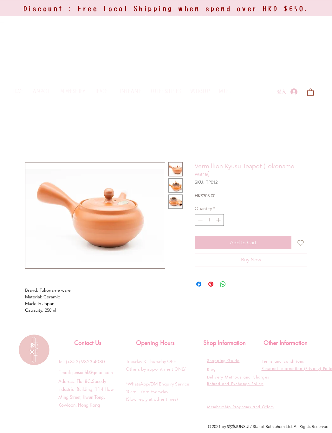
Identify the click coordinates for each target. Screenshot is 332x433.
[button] (310, 92)
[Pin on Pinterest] (211, 284)
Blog (211, 369)
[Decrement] (200, 220)
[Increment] (219, 220)
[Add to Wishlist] (300, 242)
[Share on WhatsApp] (223, 284)
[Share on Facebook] (199, 284)
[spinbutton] (209, 220)
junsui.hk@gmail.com (92, 372)
